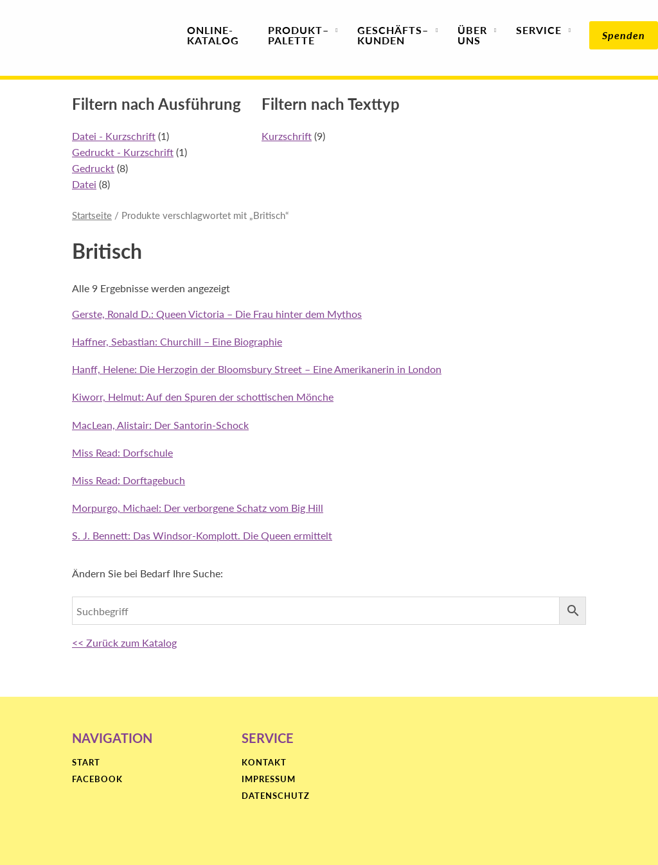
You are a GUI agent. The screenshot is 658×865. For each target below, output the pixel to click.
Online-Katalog (213, 35)
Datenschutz (276, 796)
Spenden (623, 35)
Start (86, 762)
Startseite (92, 215)
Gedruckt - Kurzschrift (122, 152)
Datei (84, 184)
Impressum (269, 779)
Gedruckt (93, 168)
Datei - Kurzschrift (114, 136)
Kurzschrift (287, 136)
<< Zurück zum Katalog (124, 642)
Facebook (97, 779)
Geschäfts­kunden (393, 35)
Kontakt (264, 762)
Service (539, 35)
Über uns (472, 35)
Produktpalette (298, 35)
